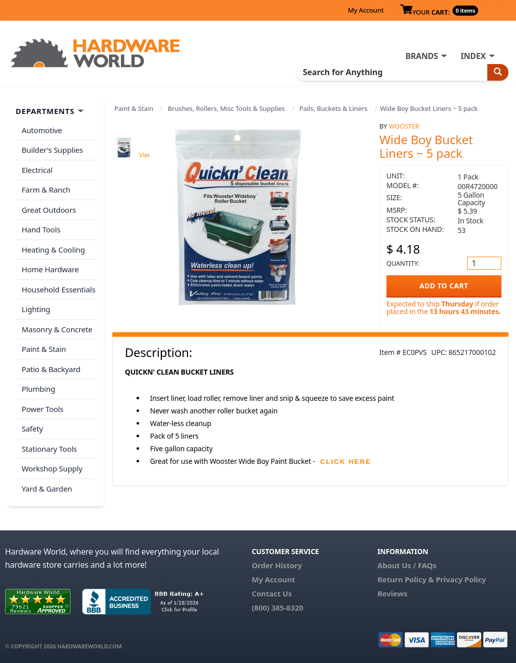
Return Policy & (405, 579)
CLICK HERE (345, 461)
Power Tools (42, 409)
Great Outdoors (49, 210)
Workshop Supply (52, 468)
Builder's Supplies (52, 150)
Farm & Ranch (46, 190)
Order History (276, 565)
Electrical (37, 170)
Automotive (42, 130)
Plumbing (38, 389)
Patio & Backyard (51, 369)
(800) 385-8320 (277, 607)
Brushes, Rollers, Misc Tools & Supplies (226, 108)
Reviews (392, 593)
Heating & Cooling (53, 250)
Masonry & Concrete (57, 329)
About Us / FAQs (406, 565)
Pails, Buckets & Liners (333, 108)
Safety (32, 429)
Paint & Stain (133, 108)
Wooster (404, 126)
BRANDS (421, 56)
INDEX (473, 56)
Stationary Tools (49, 449)
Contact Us (271, 593)
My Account (365, 10)
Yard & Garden (47, 489)
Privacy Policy (461, 579)
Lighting (36, 309)
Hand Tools (41, 229)
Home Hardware (50, 269)
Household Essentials (58, 289)
